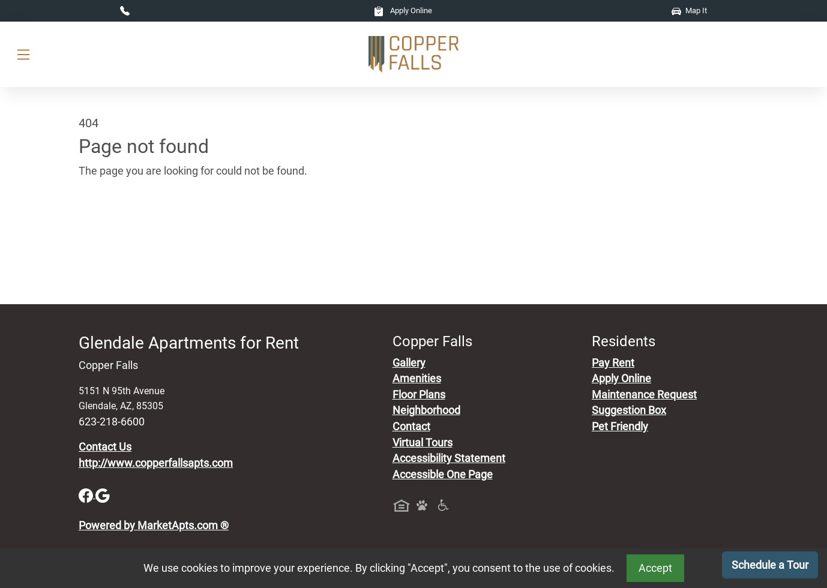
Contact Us (105, 447)
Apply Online (403, 10)
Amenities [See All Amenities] (416, 379)
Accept (655, 568)
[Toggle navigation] (23, 54)
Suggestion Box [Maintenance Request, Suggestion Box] (629, 410)
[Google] (102, 494)
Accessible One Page (442, 475)
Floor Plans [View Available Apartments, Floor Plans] (418, 395)
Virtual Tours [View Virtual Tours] (422, 443)
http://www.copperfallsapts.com (156, 463)
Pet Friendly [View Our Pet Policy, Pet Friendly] (620, 427)
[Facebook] (87, 494)
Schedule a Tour (770, 565)
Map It (689, 10)
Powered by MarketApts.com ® (154, 526)
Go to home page (119, 227)
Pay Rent (613, 363)
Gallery (409, 363)
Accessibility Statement (448, 458)
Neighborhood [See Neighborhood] (426, 410)
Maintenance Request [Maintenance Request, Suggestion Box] (644, 395)
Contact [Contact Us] (411, 427)
